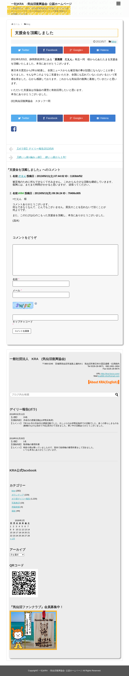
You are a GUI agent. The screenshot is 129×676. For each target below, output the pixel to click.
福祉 (14, 511)
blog (114, 41)
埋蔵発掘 (16, 507)
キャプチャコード (23, 321)
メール (17, 290)
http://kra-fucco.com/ (110, 373)
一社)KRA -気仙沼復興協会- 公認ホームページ (41, 4)
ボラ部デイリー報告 (21, 499)
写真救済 (16, 503)
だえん (22, 176)
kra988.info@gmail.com (109, 376)
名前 (16, 279)
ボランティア (18, 495)
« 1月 (12, 538)
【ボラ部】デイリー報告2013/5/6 (31, 149)
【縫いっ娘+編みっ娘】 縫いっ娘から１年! (37, 157)
